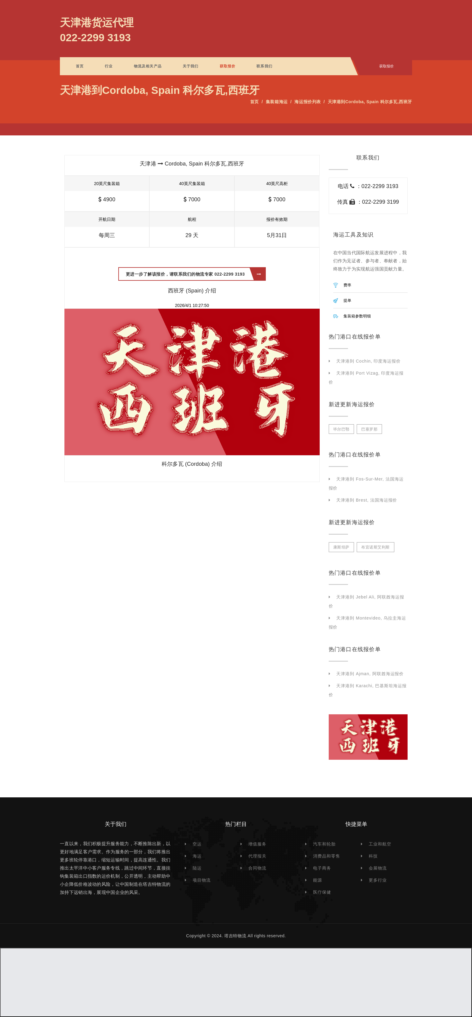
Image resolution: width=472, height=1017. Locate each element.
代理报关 (257, 856)
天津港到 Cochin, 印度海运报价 (368, 361)
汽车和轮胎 (324, 844)
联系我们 (264, 66)
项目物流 (202, 880)
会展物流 (378, 868)
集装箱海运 (277, 101)
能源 (317, 880)
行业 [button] (109, 66)
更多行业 (378, 880)
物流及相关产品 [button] (148, 66)
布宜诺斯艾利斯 (375, 547)
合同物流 (257, 868)
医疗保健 (322, 892)
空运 (197, 844)
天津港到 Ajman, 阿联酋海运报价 (370, 673)
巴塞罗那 (369, 429)
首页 (80, 66)
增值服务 (257, 844)
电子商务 (322, 868)
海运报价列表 (307, 101)
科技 (373, 856)
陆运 (197, 868)
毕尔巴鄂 (341, 429)
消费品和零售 (326, 856)
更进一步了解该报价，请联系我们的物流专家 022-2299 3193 (193, 274)
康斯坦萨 (341, 547)
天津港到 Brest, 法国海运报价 (366, 500)
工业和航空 (380, 844)
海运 (197, 856)
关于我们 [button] (191, 66)
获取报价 (228, 66)
